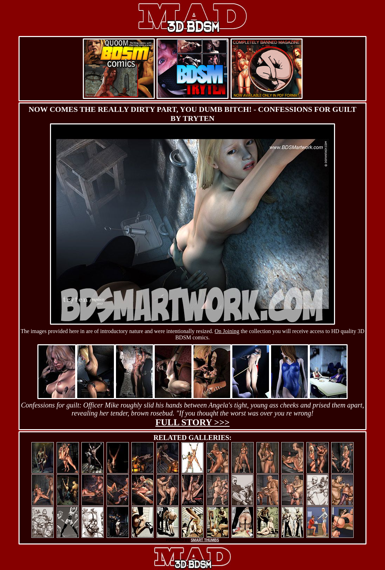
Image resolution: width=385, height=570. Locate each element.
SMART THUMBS (205, 540)
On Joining (227, 331)
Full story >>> (192, 422)
